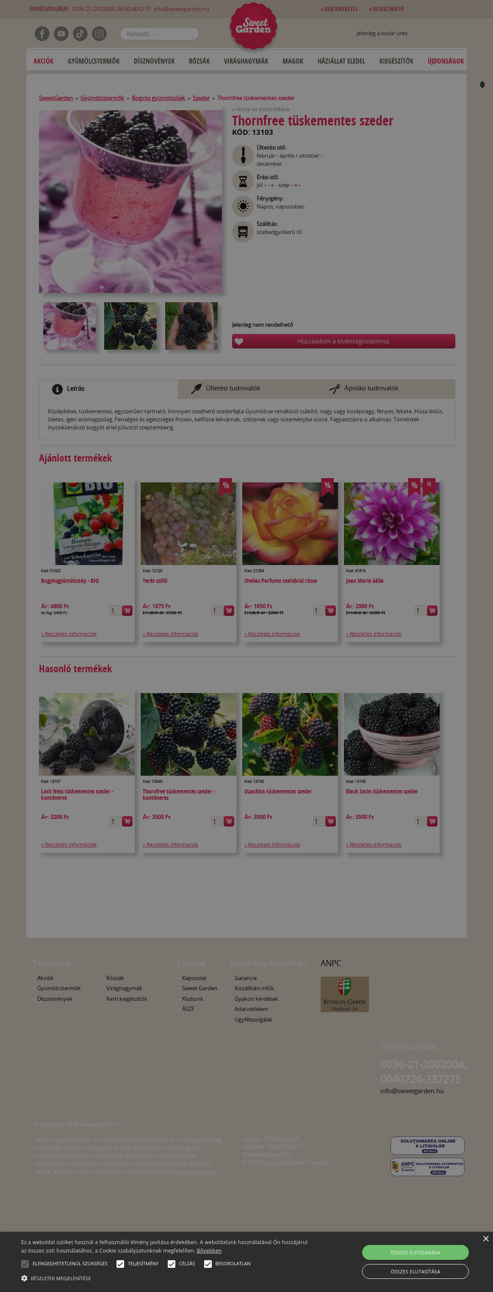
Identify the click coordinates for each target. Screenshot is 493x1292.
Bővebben (209, 1250)
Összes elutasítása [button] (415, 1271)
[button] (25, 1264)
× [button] (485, 1239)
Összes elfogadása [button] (415, 1252)
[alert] (246, 646)
